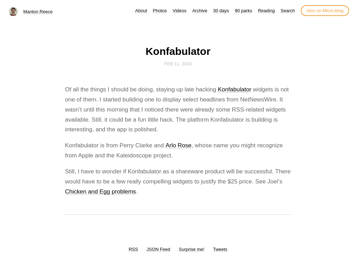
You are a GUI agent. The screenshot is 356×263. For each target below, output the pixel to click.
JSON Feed (158, 249)
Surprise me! (191, 249)
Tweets (220, 249)
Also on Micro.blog (324, 10)
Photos (160, 10)
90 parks (243, 10)
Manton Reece (38, 11)
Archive (199, 10)
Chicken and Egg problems (100, 191)
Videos (180, 10)
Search (288, 10)
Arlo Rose (178, 145)
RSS (133, 249)
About (141, 10)
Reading (266, 10)
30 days (221, 10)
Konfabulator (234, 89)
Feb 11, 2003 (178, 63)
